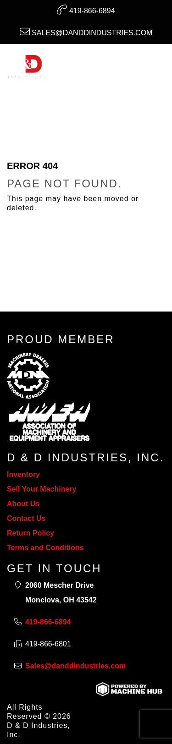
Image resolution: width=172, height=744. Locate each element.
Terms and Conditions (45, 548)
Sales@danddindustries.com (86, 32)
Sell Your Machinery (41, 489)
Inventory (23, 474)
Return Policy (30, 533)
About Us (23, 504)
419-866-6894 (86, 10)
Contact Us (26, 518)
